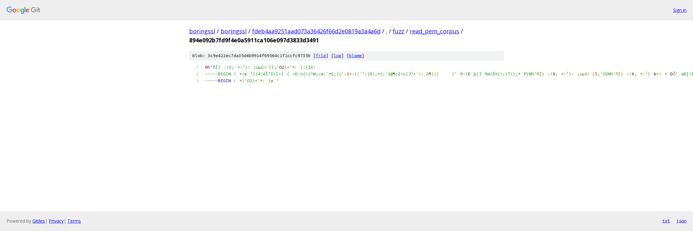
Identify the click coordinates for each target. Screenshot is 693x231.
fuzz (398, 31)
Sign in (680, 10)
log (337, 55)
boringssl (202, 31)
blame (355, 55)
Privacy (56, 221)
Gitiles (38, 221)
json (681, 221)
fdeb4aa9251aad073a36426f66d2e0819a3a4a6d (316, 31)
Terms (74, 221)
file (321, 55)
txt (666, 221)
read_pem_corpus (434, 31)
